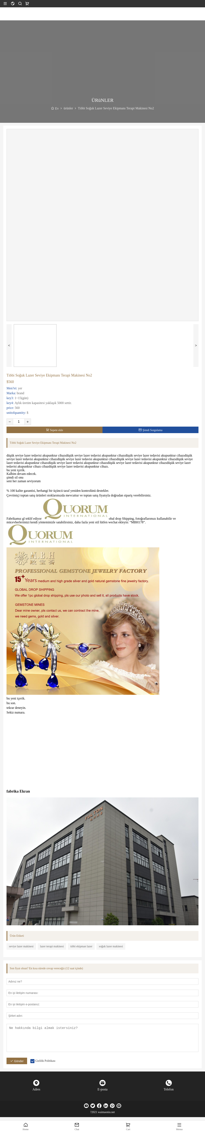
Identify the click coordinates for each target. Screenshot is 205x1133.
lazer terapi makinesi (52, 946)
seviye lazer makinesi (21, 946)
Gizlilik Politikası (45, 1060)
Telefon (169, 1089)
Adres (36, 1089)
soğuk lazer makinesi (111, 946)
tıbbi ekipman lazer (81, 946)
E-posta (103, 1089)
